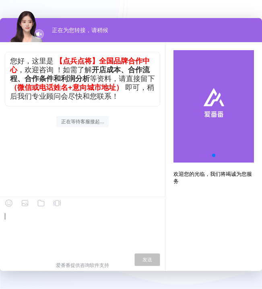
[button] (213, 155)
